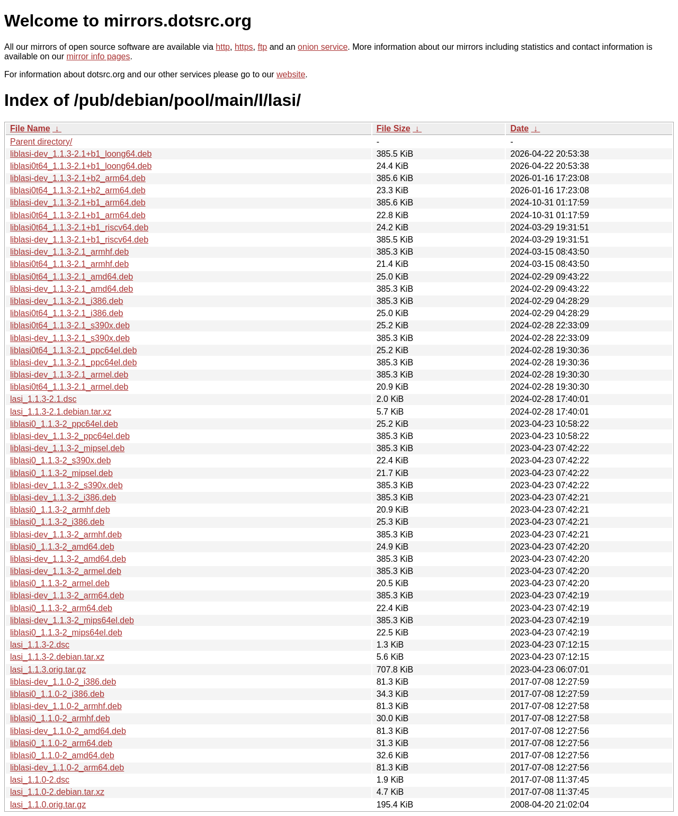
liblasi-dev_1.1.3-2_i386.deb (63, 497)
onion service (322, 46)
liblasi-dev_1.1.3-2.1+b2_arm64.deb (78, 178)
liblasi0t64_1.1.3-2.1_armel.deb (69, 386)
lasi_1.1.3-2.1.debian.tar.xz (60, 411)
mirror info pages (98, 56)
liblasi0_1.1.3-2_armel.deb (60, 583)
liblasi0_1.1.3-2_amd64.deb (62, 546)
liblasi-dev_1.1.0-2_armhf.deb (66, 706)
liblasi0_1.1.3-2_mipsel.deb (61, 473)
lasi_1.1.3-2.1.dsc (43, 398)
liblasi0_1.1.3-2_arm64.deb (61, 608)
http (223, 46)
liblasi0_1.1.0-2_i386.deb (57, 693)
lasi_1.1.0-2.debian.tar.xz (57, 791)
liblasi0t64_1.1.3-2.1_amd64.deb (71, 276)
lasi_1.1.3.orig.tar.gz (48, 669)
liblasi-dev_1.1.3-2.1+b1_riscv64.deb (79, 239)
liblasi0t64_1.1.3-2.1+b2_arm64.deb (78, 190)
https (244, 46)
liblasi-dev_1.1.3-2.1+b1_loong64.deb (80, 153)
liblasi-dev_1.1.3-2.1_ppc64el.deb (73, 362)
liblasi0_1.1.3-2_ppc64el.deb (64, 423)
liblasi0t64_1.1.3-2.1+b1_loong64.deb (80, 166)
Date (519, 128)
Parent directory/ (41, 141)
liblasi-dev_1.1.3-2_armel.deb (65, 571)
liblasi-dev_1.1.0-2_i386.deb (63, 681)
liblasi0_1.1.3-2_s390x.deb (60, 460)
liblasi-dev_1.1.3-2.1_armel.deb (69, 374)
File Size (394, 128)
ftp (262, 46)
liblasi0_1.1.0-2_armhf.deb (60, 718)
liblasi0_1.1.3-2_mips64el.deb (66, 632)
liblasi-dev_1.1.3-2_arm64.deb (67, 595)
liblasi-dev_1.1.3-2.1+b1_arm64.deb (78, 202)
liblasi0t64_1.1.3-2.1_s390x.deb (70, 325)
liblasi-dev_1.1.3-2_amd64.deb (68, 558)
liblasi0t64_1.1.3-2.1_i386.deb (66, 313)
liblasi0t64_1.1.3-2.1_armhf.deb (69, 263)
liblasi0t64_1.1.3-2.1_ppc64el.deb (73, 350)
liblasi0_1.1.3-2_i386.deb (57, 521)
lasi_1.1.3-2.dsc (39, 644)
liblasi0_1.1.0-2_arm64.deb (61, 743)
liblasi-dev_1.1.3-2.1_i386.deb (66, 301)
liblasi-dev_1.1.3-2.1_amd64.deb (71, 288)
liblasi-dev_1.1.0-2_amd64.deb (68, 731)
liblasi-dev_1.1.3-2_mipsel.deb (67, 448)
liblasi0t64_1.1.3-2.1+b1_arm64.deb (78, 215)
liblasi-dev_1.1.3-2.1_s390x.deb (70, 338)
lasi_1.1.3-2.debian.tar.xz (57, 656)
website (290, 74)
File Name (30, 128)
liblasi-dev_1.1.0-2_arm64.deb (67, 767)
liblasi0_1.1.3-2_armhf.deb (60, 509)
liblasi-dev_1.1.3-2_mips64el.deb (72, 620)
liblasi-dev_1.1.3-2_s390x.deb (66, 485)
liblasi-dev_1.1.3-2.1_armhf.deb (69, 251)
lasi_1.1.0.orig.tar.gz (48, 804)
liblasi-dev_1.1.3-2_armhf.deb (66, 534)
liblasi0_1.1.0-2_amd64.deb (62, 755)
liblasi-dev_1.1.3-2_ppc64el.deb (70, 436)
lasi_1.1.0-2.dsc (39, 779)
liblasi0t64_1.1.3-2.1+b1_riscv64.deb (79, 227)
